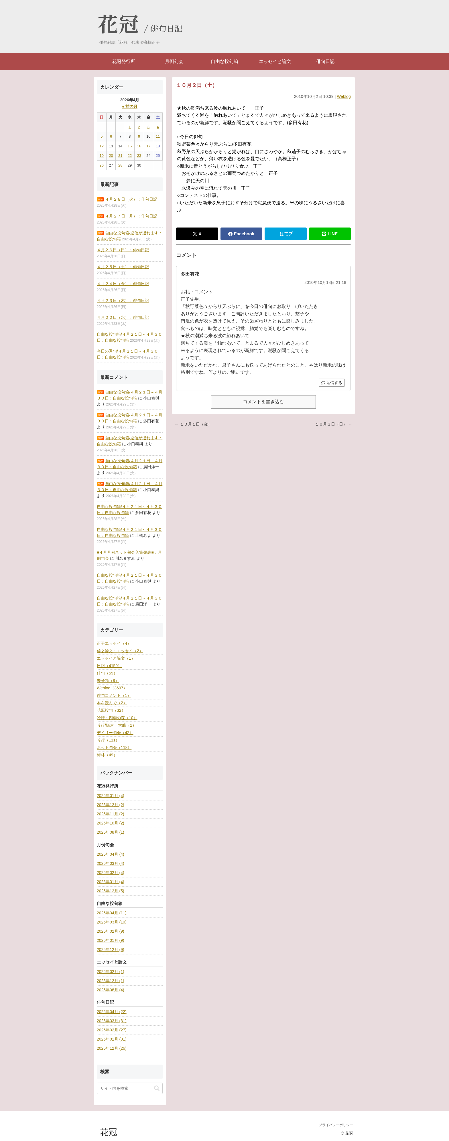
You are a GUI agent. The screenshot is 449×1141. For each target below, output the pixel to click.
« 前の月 (129, 106)
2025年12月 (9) (110, 949)
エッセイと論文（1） (116, 658)
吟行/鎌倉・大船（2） (116, 725)
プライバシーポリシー (336, 1125)
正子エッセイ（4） (114, 643)
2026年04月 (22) (112, 1011)
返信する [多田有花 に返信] (331, 382)
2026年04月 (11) (112, 913)
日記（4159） (109, 665)
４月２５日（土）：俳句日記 (123, 266)
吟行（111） (108, 740)
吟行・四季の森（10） (117, 717)
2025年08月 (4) (110, 990)
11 (158, 136)
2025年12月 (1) (110, 980)
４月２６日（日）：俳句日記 (123, 250)
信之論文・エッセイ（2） (120, 650)
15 (130, 146)
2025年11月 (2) (110, 814)
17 (148, 146)
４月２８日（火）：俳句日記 (131, 199)
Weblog (344, 96)
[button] (157, 1088)
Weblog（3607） (112, 688)
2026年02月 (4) (110, 872)
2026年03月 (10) (112, 922)
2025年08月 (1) (110, 832)
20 (111, 155)
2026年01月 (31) (112, 1039)
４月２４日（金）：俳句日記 (123, 283)
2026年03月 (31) (112, 1021)
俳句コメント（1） (114, 695)
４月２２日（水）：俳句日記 (123, 317)
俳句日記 (166, 29)
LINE (330, 233)
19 (102, 155)
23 (139, 155)
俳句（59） (107, 673)
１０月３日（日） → (333, 424)
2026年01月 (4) (110, 795)
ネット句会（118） (114, 747)
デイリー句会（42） (115, 732)
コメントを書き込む (263, 401)
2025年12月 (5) (110, 891)
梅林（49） (107, 755)
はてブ (286, 233)
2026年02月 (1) (110, 971)
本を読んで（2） (112, 703)
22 (130, 155)
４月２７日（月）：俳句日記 (131, 216)
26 (102, 165)
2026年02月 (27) (112, 1030)
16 (139, 146)
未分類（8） (108, 680)
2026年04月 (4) (110, 854)
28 (120, 165)
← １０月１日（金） (193, 424)
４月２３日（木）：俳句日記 (123, 300)
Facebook (241, 233)
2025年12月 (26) (112, 1048)
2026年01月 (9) (110, 940)
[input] (130, 1088)
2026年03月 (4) (110, 863)
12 (102, 146)
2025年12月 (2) (110, 804)
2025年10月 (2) (110, 823)
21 (120, 155)
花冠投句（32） (111, 710)
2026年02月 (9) (110, 931)
